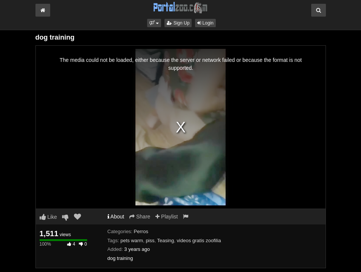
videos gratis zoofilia (199, 240)
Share (139, 217)
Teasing (165, 240)
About (116, 217)
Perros (141, 231)
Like (48, 217)
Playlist (166, 217)
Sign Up (178, 23)
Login (205, 23)
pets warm (131, 240)
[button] (154, 23)
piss (150, 240)
